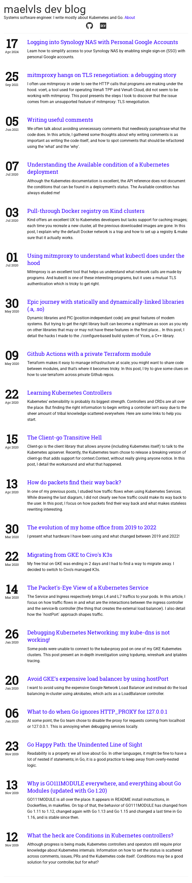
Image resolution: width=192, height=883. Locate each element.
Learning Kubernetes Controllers (69, 392)
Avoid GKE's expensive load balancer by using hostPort (97, 678)
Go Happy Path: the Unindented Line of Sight (84, 744)
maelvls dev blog (45, 9)
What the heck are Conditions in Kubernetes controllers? (100, 835)
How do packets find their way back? (74, 482)
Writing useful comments (60, 119)
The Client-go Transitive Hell (64, 437)
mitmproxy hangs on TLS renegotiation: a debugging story (101, 74)
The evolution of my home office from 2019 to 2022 (91, 527)
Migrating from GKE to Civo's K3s (69, 554)
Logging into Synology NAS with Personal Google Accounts (102, 42)
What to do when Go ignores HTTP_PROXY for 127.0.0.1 (97, 711)
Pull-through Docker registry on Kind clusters (85, 210)
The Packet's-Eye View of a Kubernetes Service (87, 587)
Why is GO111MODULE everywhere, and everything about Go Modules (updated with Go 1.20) (104, 787)
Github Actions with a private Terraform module (89, 353)
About (129, 17)
